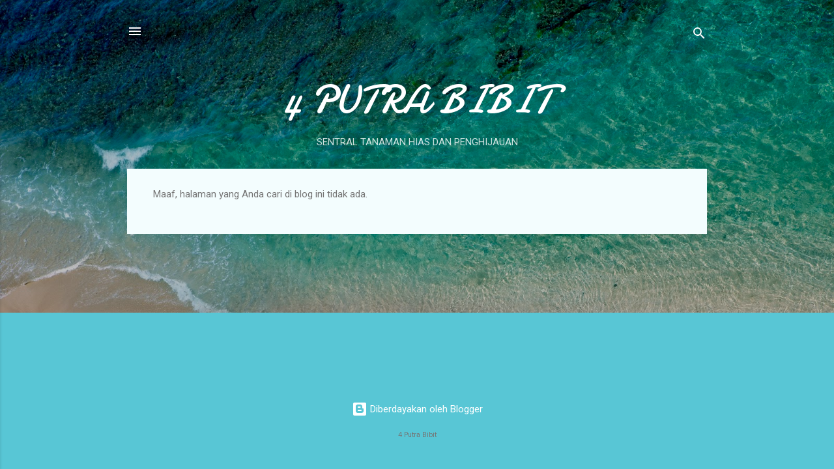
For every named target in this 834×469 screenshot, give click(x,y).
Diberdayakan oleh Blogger (417, 409)
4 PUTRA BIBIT (417, 100)
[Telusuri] (699, 35)
